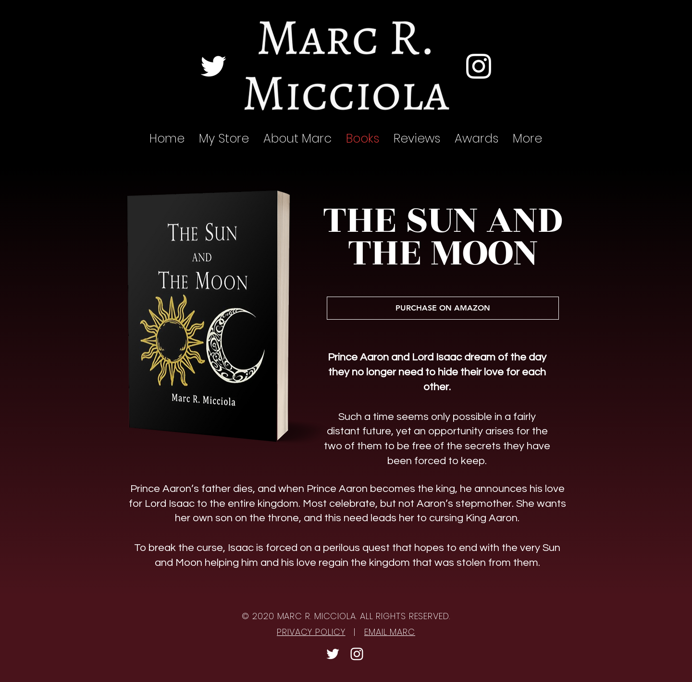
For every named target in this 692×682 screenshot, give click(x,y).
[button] (416, 139)
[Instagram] (478, 66)
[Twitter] (213, 66)
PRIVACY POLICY (311, 632)
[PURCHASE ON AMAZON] (443, 308)
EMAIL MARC (389, 632)
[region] (223, 315)
